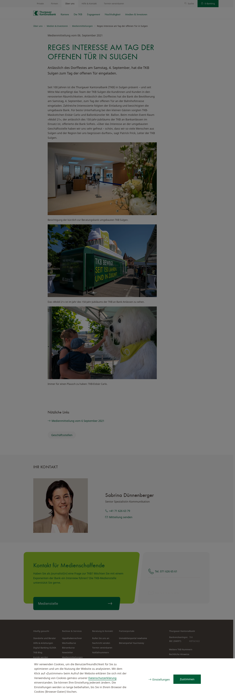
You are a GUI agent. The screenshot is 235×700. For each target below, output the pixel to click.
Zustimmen (187, 679)
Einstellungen (161, 679)
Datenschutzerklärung (102, 678)
